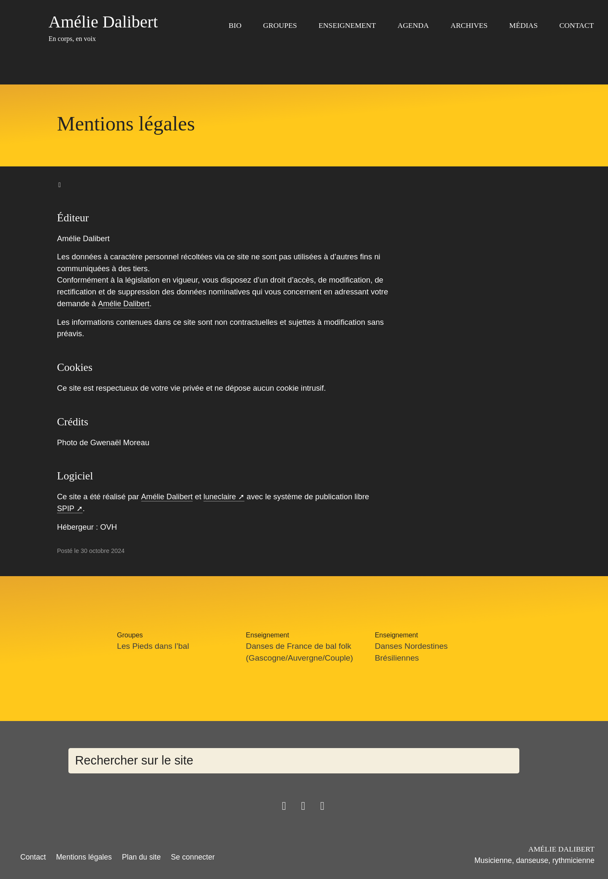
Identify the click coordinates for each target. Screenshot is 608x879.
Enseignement (347, 25)
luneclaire (221, 496)
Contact (576, 25)
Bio (235, 25)
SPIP (66, 508)
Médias (523, 25)
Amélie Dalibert (124, 303)
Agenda (413, 25)
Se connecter (193, 856)
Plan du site (141, 856)
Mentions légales (84, 856)
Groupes (280, 25)
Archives (469, 25)
